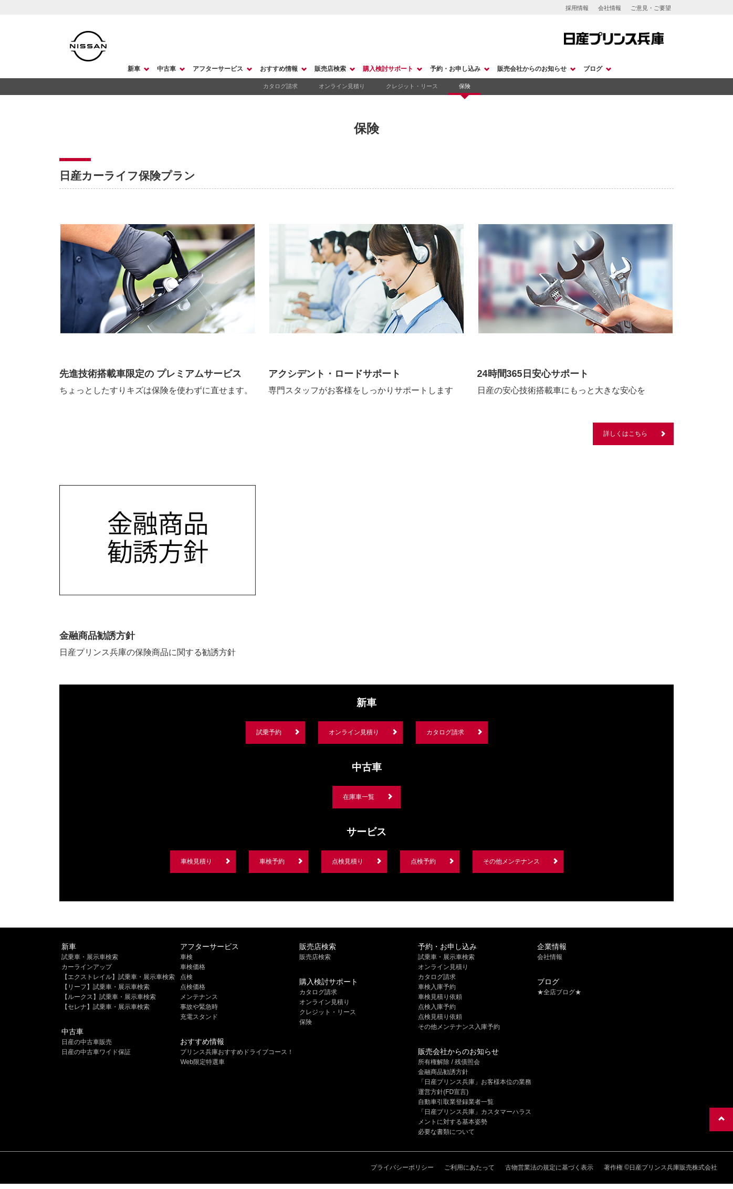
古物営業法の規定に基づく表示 (549, 1167)
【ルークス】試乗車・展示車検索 (108, 997)
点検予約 (423, 861)
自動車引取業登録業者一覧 (456, 1102)
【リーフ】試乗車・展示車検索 (105, 987)
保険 (464, 86)
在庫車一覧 (358, 797)
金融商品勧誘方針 (443, 1072)
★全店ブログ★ (559, 992)
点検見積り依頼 (440, 1016)
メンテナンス (199, 997)
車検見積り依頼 (440, 997)
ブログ (592, 68)
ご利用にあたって (469, 1167)
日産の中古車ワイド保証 (96, 1052)
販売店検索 (330, 68)
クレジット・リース (412, 86)
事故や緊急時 (199, 1007)
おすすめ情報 (279, 68)
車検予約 (272, 861)
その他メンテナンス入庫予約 (459, 1026)
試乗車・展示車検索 (89, 957)
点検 (186, 977)
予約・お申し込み (455, 68)
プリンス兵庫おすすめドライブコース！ (237, 1052)
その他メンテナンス (511, 861)
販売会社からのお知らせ (532, 68)
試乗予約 (268, 732)
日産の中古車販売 (86, 1042)
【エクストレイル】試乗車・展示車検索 (118, 977)
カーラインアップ (86, 967)
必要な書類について (446, 1131)
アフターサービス (218, 68)
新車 (134, 68)
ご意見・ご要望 (651, 8)
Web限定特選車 (202, 1062)
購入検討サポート (388, 68)
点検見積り (347, 861)
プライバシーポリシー (402, 1167)
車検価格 (192, 967)
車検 (186, 957)
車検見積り (196, 861)
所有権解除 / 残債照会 (449, 1062)
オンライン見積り (342, 86)
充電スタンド (199, 1016)
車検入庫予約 (437, 987)
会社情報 (609, 8)
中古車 (166, 68)
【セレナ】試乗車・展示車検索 (105, 1007)
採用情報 (577, 8)
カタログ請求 (280, 86)
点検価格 (192, 987)
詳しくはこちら (625, 433)
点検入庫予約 (437, 1007)
